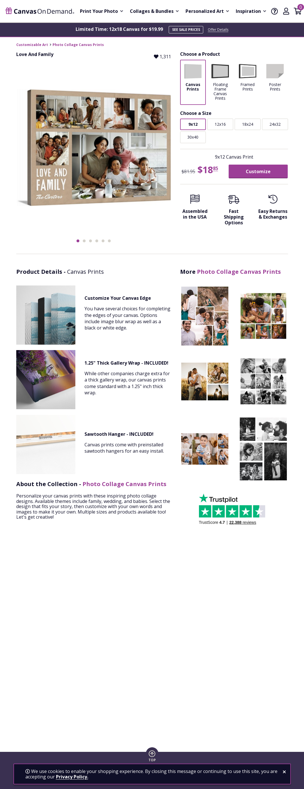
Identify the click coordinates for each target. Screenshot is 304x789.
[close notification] (284, 772)
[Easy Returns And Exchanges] (273, 209)
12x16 (220, 124)
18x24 (247, 124)
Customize (258, 171)
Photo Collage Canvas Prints (78, 44)
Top (152, 760)
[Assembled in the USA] (195, 209)
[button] (78, 241)
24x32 (275, 124)
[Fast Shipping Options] (234, 211)
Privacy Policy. (72, 777)
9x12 (193, 124)
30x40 (192, 137)
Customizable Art (32, 44)
